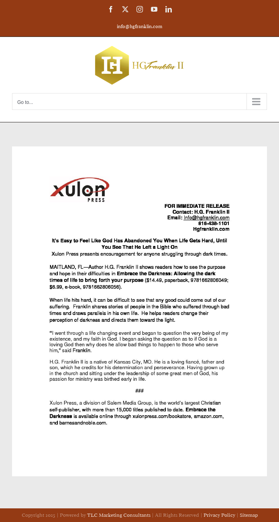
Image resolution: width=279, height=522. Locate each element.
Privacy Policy (220, 515)
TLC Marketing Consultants (119, 515)
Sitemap (249, 515)
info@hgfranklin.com (139, 26)
